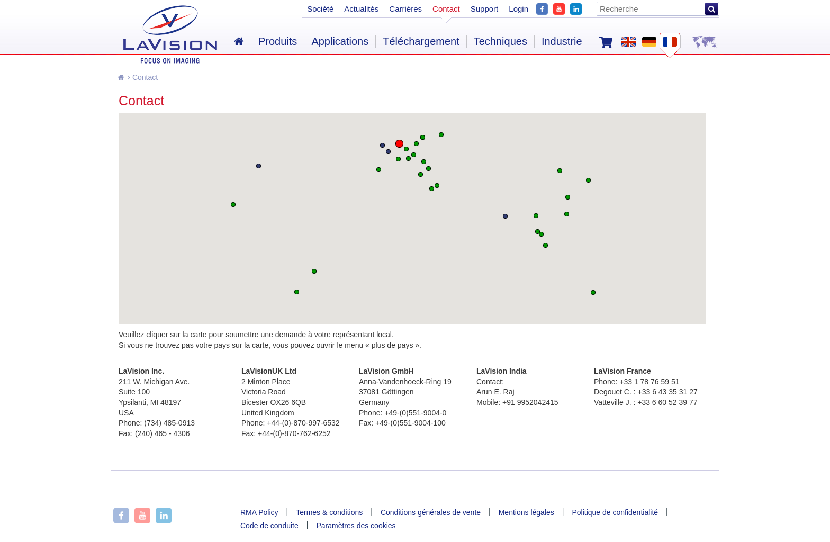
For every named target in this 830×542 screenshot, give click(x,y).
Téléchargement (421, 41)
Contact (143, 77)
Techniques (500, 41)
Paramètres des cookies (355, 525)
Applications (339, 41)
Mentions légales (526, 512)
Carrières (405, 8)
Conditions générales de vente (431, 512)
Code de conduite (269, 525)
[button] (399, 144)
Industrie (562, 41)
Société (320, 8)
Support (485, 8)
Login (518, 8)
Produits (277, 41)
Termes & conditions (329, 512)
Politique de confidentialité (615, 512)
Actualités (361, 8)
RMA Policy (259, 512)
